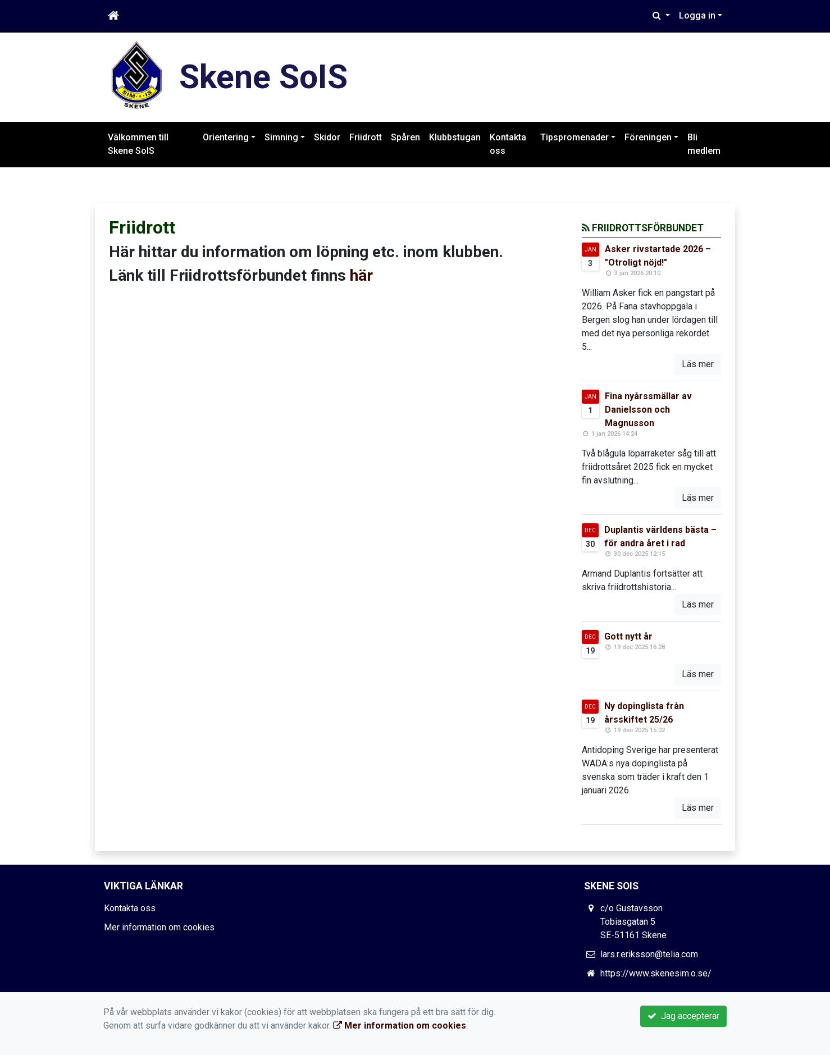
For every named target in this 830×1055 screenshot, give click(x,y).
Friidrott (365, 137)
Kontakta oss (508, 144)
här (361, 275)
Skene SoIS (263, 76)
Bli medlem (703, 144)
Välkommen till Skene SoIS (138, 144)
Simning (281, 137)
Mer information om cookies (159, 927)
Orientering (226, 137)
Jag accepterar (683, 1016)
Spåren (405, 137)
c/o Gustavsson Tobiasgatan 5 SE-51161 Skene (633, 921)
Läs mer (698, 364)
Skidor (327, 137)
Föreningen (648, 137)
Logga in (697, 15)
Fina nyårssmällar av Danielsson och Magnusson (648, 409)
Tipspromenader (574, 137)
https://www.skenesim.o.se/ (656, 973)
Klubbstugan (455, 137)
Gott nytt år (628, 636)
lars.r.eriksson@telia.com (649, 954)
